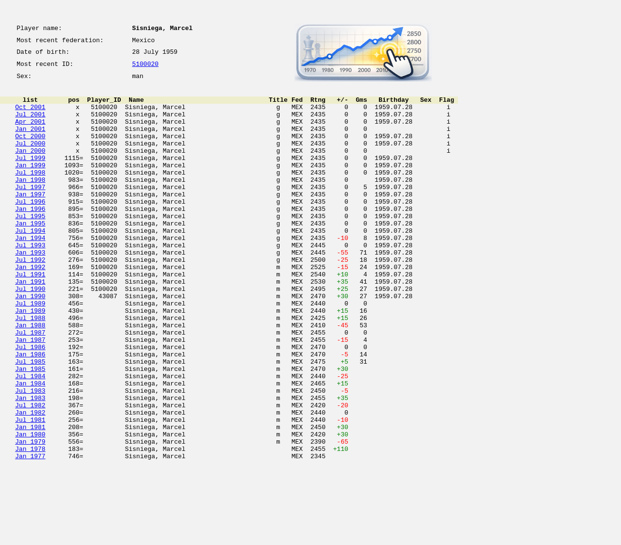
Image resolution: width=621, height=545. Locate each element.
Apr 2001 (30, 132)
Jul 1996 (30, 228)
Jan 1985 (30, 429)
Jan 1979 (30, 517)
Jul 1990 (30, 333)
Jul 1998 (30, 194)
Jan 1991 (30, 325)
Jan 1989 (30, 359)
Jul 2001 (30, 124)
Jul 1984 (30, 438)
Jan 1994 (30, 272)
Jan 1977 (30, 534)
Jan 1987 (30, 394)
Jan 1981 (30, 499)
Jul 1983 (30, 455)
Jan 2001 (30, 141)
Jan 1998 (30, 202)
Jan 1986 (30, 412)
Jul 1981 (30, 490)
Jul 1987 (30, 386)
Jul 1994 (30, 263)
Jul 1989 (30, 351)
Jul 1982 (30, 473)
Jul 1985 (30, 421)
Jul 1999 (30, 176)
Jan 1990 (30, 342)
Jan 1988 (30, 377)
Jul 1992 (30, 298)
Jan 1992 (30, 307)
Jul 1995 (30, 246)
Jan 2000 (30, 167)
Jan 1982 (30, 482)
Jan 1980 (30, 508)
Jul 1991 (30, 316)
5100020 (145, 68)
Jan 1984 (30, 447)
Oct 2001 (30, 115)
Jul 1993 (30, 281)
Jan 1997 (30, 220)
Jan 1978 (30, 525)
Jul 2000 (30, 159)
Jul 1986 (30, 403)
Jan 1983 (30, 464)
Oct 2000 (30, 150)
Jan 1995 (30, 255)
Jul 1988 (30, 368)
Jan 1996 (30, 237)
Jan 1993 (30, 290)
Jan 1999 (30, 185)
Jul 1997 (30, 211)
